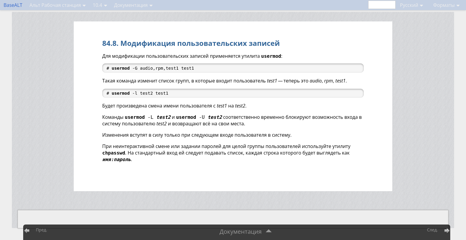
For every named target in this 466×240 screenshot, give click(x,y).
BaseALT (13, 5)
